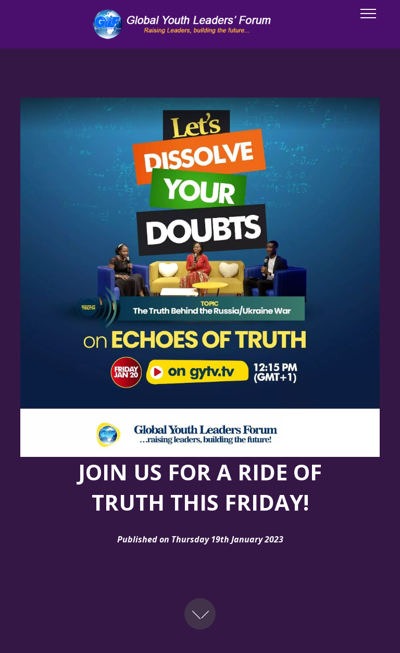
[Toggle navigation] (368, 13)
